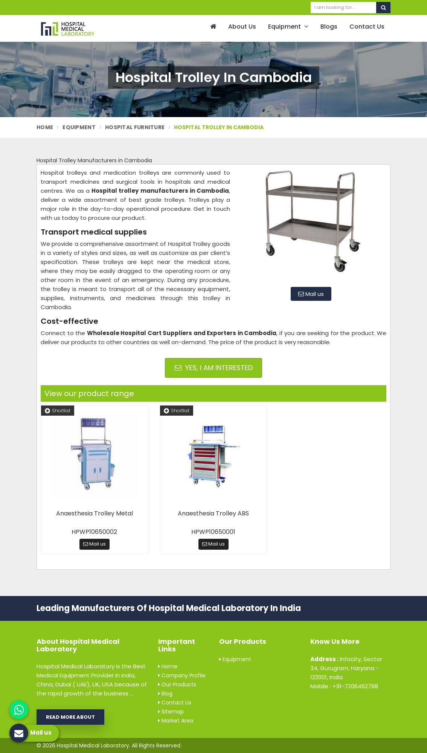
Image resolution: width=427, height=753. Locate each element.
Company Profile (182, 675)
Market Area (175, 720)
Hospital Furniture (135, 127)
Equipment (288, 26)
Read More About (70, 717)
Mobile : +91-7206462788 (344, 686)
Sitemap (171, 711)
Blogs (328, 26)
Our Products (177, 684)
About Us (242, 26)
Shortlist (57, 410)
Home (45, 127)
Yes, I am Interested (214, 367)
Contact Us (366, 26)
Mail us (311, 294)
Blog (165, 693)
